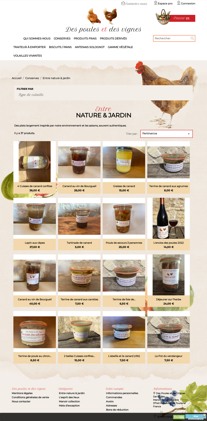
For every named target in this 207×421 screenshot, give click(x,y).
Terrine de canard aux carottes (79, 299)
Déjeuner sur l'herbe (168, 299)
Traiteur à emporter (29, 47)
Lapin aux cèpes (35, 242)
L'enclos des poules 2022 (168, 242)
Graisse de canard (124, 186)
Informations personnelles (122, 393)
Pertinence (166, 134)
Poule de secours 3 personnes (124, 242)
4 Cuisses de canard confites (34, 186)
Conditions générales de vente (30, 397)
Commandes (114, 397)
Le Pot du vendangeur (168, 356)
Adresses (111, 405)
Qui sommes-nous (36, 38)
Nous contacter (21, 401)
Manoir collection (69, 401)
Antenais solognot (89, 47)
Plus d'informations (195, 417)
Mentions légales (22, 393)
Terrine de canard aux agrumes (168, 186)
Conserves (62, 38)
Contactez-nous (134, 3)
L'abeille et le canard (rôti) (124, 356)
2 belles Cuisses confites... (79, 356)
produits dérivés (113, 38)
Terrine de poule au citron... (34, 356)
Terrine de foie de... (124, 299)
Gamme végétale (120, 47)
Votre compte (115, 388)
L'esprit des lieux (69, 397)
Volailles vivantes (27, 55)
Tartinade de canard (79, 242)
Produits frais (85, 38)
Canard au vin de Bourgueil (79, 186)
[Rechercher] (174, 38)
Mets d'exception (69, 405)
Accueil (17, 38)
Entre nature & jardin (72, 393)
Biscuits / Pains (60, 47)
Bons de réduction (117, 409)
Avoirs (109, 401)
